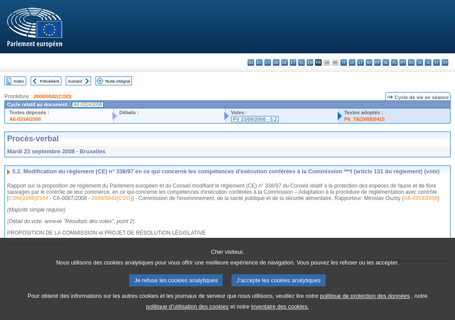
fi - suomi (436, 62)
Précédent (50, 81)
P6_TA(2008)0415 (364, 119)
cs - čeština (267, 62)
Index (19, 81)
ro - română (411, 62)
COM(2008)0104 (28, 198)
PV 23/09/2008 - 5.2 (255, 119)
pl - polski (394, 62)
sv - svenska (445, 62)
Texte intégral (117, 81)
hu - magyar (369, 62)
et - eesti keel (293, 62)
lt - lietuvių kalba (360, 62)
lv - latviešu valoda (352, 62)
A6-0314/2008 (25, 119)
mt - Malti (377, 62)
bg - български (250, 62)
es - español (259, 62)
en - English (310, 62)
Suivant (75, 81)
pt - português (402, 62)
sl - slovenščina (428, 62)
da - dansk (276, 62)
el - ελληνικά (301, 62)
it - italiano (343, 62)
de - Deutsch (284, 62)
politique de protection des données (365, 304)
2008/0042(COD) (52, 96)
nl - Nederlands (386, 62)
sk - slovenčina (419, 62)
